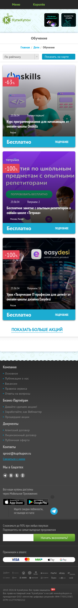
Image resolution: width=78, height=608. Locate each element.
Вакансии (11, 383)
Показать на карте (57, 57)
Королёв (39, 4)
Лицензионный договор (20, 435)
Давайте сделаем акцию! (21, 407)
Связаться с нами (14, 459)
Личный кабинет (73, 4)
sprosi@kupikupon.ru (17, 453)
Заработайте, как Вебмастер (23, 412)
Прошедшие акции (17, 417)
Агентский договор (17, 430)
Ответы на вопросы (17, 393)
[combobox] (21, 57)
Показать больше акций (37, 329)
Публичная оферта (17, 440)
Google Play (38, 502)
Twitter (17, 475)
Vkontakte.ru (11, 475)
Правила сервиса (16, 388)
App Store (14, 502)
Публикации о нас (17, 378)
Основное (11, 373)
